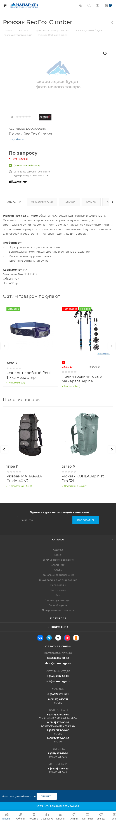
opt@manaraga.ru (58, 681)
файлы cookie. (28, 796)
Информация (58, 627)
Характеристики (42, 202)
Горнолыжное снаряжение (58, 574)
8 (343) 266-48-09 (58, 676)
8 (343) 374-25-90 (58, 716)
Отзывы (91, 202)
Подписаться (86, 520)
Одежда (58, 549)
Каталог (58, 539)
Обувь (58, 569)
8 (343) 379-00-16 (58, 740)
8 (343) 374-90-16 (58, 724)
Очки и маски (58, 590)
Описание (14, 202)
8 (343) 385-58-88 (58, 658)
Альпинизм (58, 564)
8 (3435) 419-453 (58, 770)
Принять (46, 796)
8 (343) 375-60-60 (58, 732)
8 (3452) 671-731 (58, 701)
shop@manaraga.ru (58, 663)
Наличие (69, 202)
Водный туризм (58, 605)
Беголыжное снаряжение (58, 559)
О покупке (58, 617)
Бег (58, 595)
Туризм (58, 554)
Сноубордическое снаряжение (58, 579)
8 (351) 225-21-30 (58, 755)
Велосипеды (58, 584)
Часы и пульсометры (58, 600)
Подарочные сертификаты (58, 610)
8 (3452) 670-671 (58, 694)
